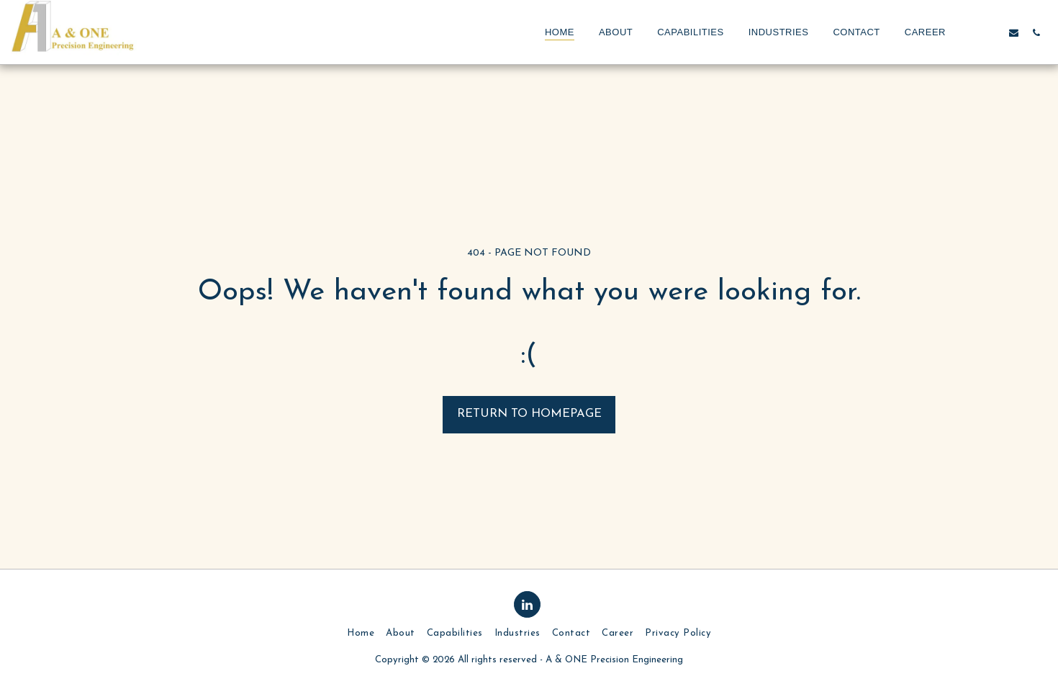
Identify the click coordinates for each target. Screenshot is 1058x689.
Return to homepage (529, 414)
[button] (969, 32)
